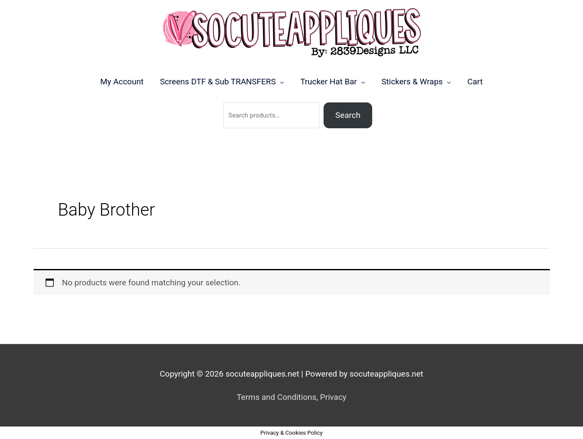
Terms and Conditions (276, 397)
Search (347, 115)
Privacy (333, 397)
